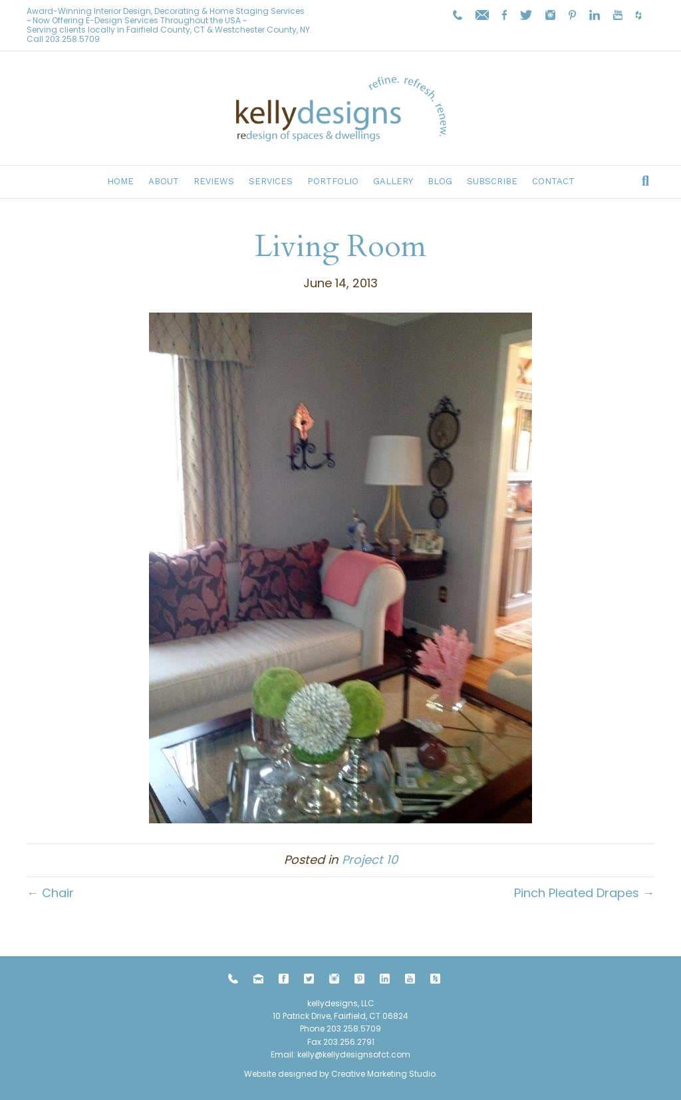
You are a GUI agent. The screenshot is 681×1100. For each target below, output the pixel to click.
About (163, 181)
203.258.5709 (72, 39)
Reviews (214, 181)
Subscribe (492, 181)
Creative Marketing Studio (383, 1073)
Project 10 (370, 859)
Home (120, 181)
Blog (440, 181)
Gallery (393, 181)
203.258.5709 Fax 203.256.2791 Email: (326, 1041)
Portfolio (332, 181)
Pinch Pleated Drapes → (584, 893)
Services (271, 181)
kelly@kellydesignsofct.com (353, 1054)
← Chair (50, 893)
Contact (553, 181)
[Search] (645, 181)
